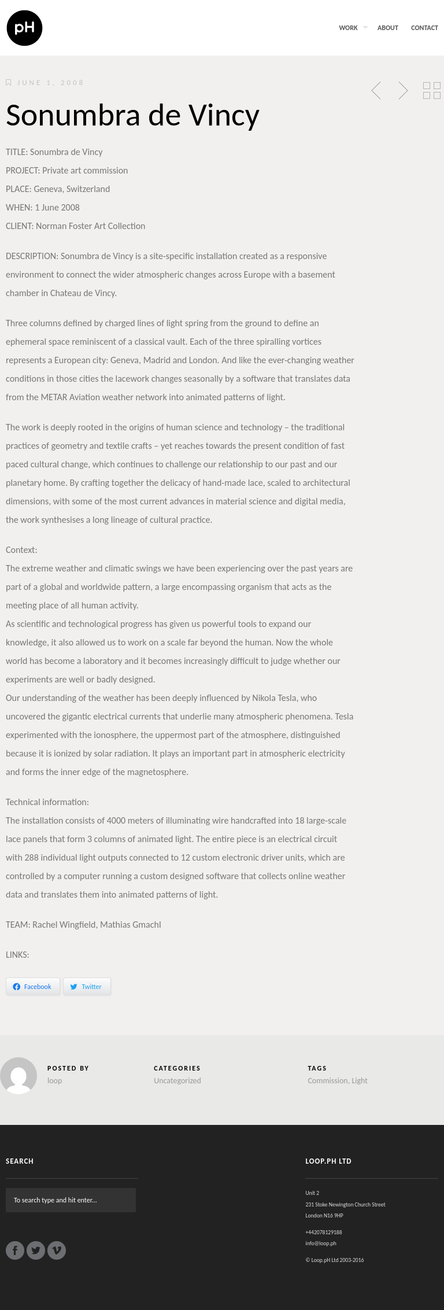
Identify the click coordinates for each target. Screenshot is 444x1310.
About (388, 28)
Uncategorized (177, 1081)
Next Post (402, 91)
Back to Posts (432, 91)
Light (360, 1081)
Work (348, 28)
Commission (327, 1081)
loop (54, 1081)
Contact (424, 28)
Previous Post (377, 91)
